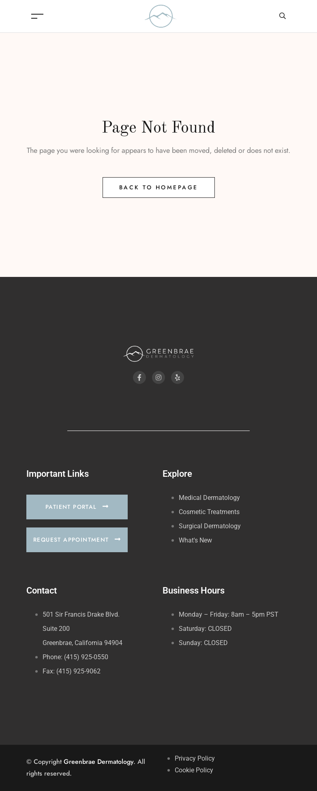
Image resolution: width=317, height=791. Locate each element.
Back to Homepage (158, 187)
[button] (77, 507)
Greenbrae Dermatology (98, 761)
